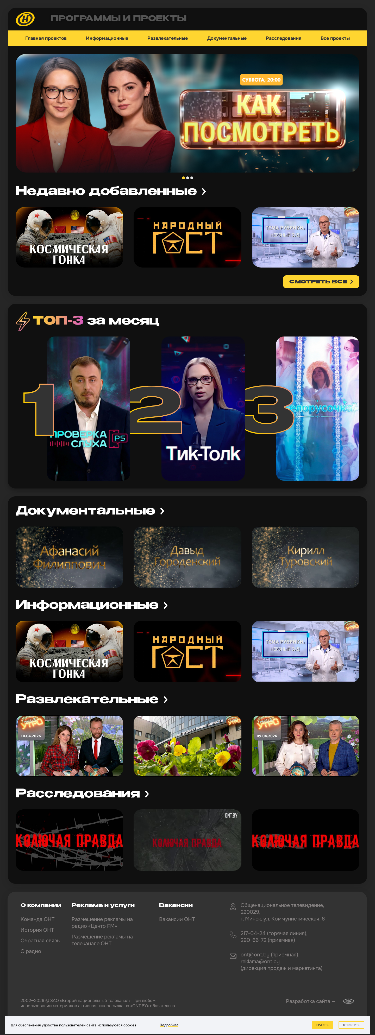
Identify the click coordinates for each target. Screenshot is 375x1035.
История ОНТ (37, 930)
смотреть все (318, 282)
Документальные (227, 38)
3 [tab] (191, 177)
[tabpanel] (187, 113)
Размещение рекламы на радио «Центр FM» (102, 922)
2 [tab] (187, 177)
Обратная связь (40, 940)
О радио (31, 951)
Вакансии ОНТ (177, 919)
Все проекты (335, 38)
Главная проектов (46, 38)
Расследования (283, 38)
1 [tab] (183, 177)
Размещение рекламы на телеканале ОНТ (102, 940)
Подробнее (169, 1025)
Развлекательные (167, 38)
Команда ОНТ (37, 919)
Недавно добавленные (106, 192)
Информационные (107, 38)
